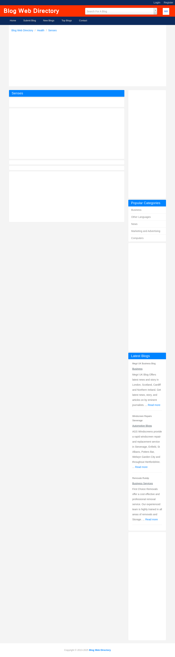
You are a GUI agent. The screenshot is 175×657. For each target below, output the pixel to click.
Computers (137, 238)
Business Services (142, 483)
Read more (154, 405)
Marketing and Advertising (145, 231)
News (134, 224)
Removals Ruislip (140, 478)
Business (136, 209)
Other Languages (141, 217)
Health (41, 30)
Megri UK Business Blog (144, 363)
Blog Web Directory (23, 30)
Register (168, 2)
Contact (83, 20)
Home (13, 20)
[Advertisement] (88, 58)
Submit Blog (29, 20)
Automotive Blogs (142, 425)
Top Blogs (66, 20)
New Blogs (48, 20)
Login (157, 2)
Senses (52, 30)
